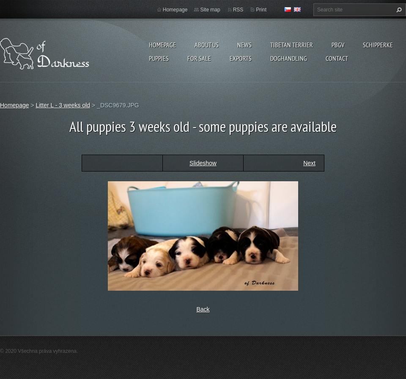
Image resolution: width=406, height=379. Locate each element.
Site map (210, 10)
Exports (241, 58)
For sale (199, 58)
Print (261, 10)
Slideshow (203, 163)
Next (309, 163)
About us (207, 45)
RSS (238, 10)
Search (398, 9)
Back (202, 309)
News (244, 45)
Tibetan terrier (291, 45)
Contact (337, 58)
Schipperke (378, 45)
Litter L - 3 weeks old (63, 105)
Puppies (159, 58)
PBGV (338, 45)
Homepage (162, 45)
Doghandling (288, 58)
